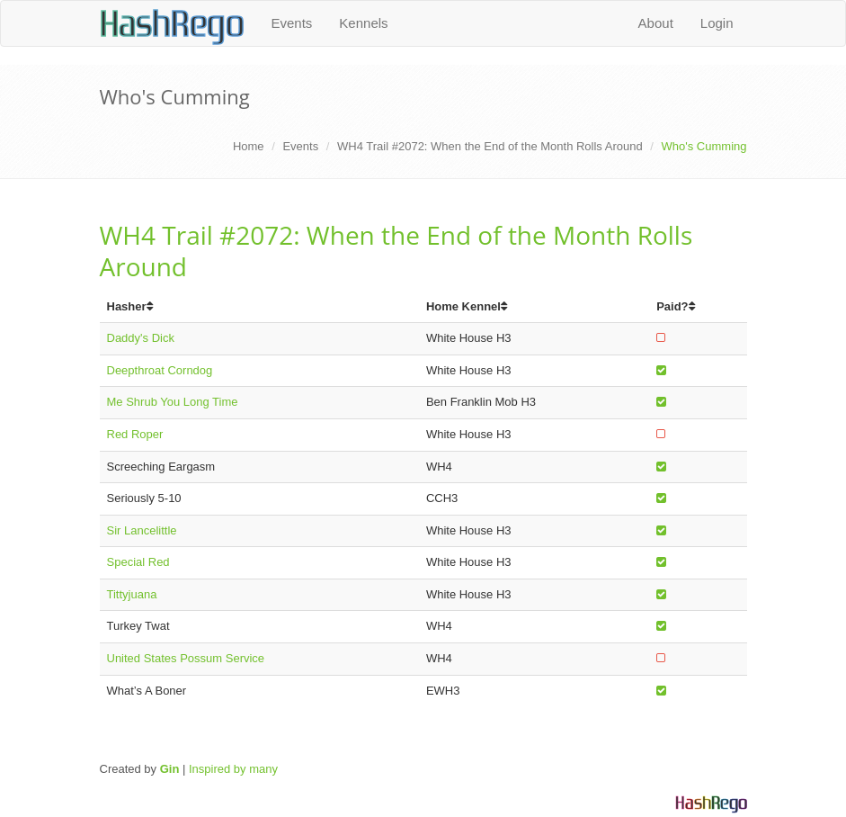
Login (717, 23)
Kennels (363, 23)
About (655, 23)
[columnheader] (259, 307)
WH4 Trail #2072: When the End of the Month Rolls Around (490, 146)
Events (292, 23)
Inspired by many (233, 769)
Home (248, 146)
